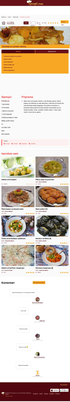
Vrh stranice (63, 385)
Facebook (35, 394)
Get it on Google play (64, 391)
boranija (16, 143)
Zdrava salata (8, 59)
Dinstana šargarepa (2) (52, 259)
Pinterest (57, 394)
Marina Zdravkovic (39, 358)
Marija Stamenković (10, 23)
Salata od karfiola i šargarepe (17, 259)
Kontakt (7, 395)
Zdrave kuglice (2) (9, 64)
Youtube (46, 394)
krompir (8, 143)
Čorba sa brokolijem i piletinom (17, 230)
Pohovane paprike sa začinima (12, 56)
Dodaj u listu (63, 22)
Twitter (41, 394)
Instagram (51, 394)
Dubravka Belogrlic (37, 302)
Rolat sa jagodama (9, 70)
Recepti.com (35, 3)
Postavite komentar (39, 282)
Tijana (37, 339)
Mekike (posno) (8, 67)
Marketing (28, 394)
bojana (38, 376)
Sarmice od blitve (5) (52, 230)
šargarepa (24, 143)
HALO (11, 397)
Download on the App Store (54, 391)
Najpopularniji (52, 51)
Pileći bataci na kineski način (17, 200)
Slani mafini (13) (52, 200)
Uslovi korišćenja (21, 394)
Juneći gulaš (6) (8, 62)
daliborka (42, 321)
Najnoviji (18, 51)
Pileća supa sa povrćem (52, 171)
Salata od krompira (17, 171)
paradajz (33, 143)
